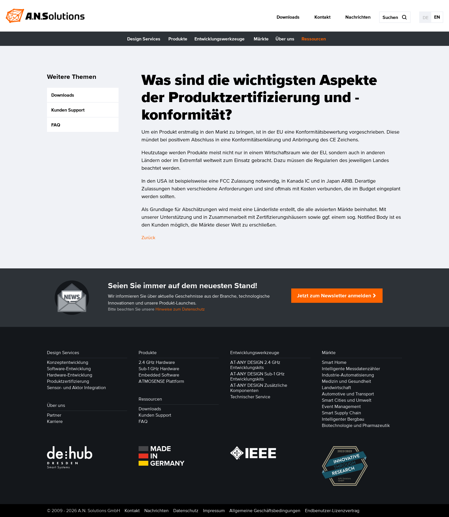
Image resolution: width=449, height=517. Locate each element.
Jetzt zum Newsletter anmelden (334, 296)
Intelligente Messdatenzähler (351, 368)
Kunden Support (67, 110)
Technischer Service (250, 396)
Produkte (148, 352)
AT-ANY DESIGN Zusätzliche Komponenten (258, 388)
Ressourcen (150, 398)
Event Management (341, 406)
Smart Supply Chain (341, 412)
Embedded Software (159, 374)
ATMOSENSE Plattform (161, 381)
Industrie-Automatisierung (348, 374)
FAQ (55, 125)
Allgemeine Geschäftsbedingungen (264, 510)
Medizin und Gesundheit (346, 381)
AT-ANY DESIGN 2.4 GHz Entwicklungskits (255, 365)
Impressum (214, 510)
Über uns (56, 405)
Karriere (55, 421)
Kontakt (132, 510)
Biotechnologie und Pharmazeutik (356, 425)
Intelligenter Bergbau (343, 419)
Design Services (63, 352)
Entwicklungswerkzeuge (254, 352)
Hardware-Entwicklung (69, 374)
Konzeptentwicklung (67, 362)
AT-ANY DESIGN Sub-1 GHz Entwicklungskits (257, 376)
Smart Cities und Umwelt (346, 400)
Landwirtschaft (336, 387)
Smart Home (334, 362)
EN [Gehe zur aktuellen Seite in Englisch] (437, 16)
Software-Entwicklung (69, 368)
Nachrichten (156, 510)
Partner (54, 414)
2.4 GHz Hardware (157, 362)
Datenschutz (185, 510)
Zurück (148, 237)
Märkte (329, 352)
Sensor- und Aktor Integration (76, 387)
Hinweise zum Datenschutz (180, 309)
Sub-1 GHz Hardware (159, 368)
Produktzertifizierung (68, 381)
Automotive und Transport (348, 393)
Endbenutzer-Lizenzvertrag (332, 510)
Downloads (62, 95)
